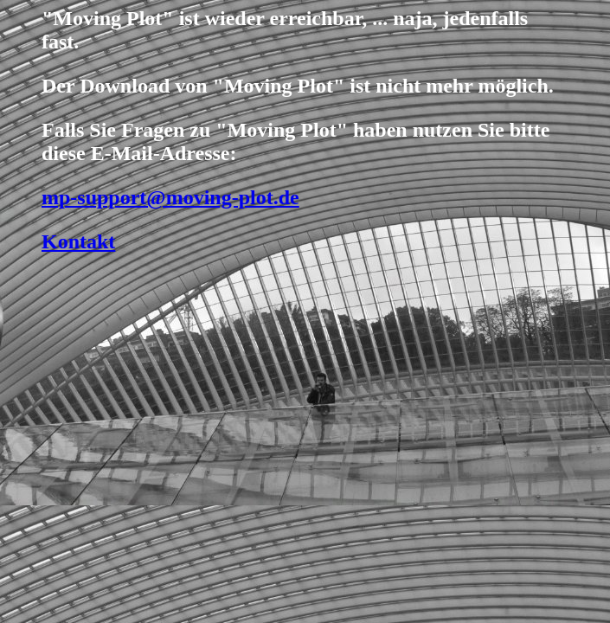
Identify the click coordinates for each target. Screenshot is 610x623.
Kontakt (78, 241)
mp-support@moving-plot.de (170, 197)
